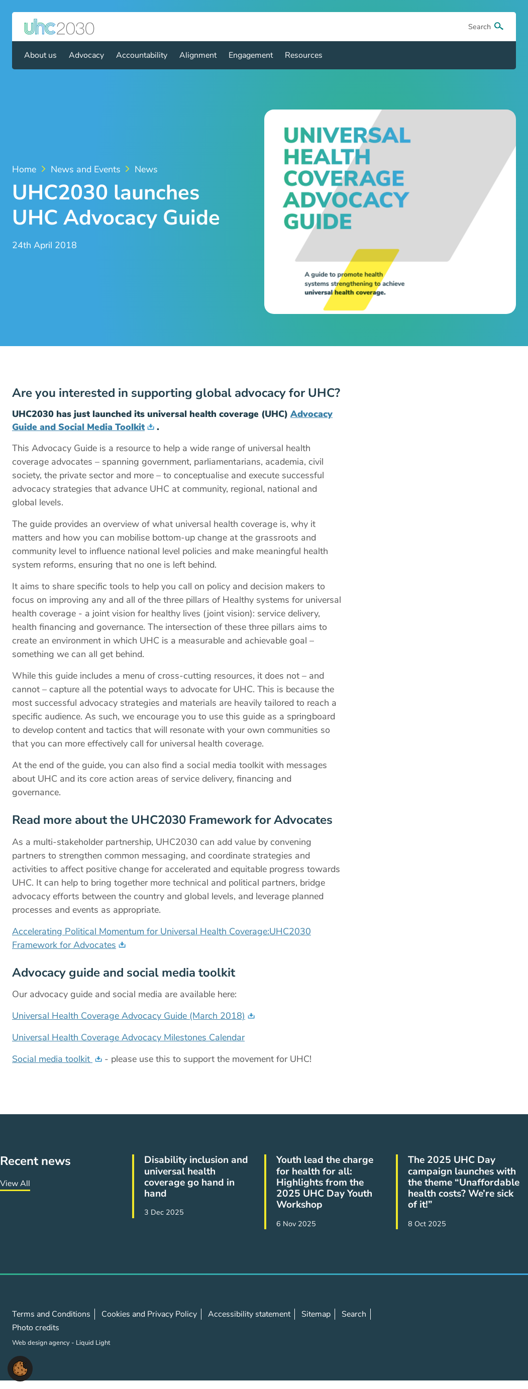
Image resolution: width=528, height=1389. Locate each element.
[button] (20, 1367)
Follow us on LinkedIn (476, 1328)
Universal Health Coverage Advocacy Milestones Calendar (128, 1037)
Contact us (498, 1327)
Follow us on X (454, 1328)
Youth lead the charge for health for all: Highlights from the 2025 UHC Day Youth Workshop (324, 1182)
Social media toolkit (52, 1059)
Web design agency (41, 1342)
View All (15, 1183)
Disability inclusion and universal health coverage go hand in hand (196, 1176)
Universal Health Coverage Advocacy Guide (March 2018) (128, 1016)
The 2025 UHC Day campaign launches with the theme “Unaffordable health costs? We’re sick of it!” (463, 1182)
